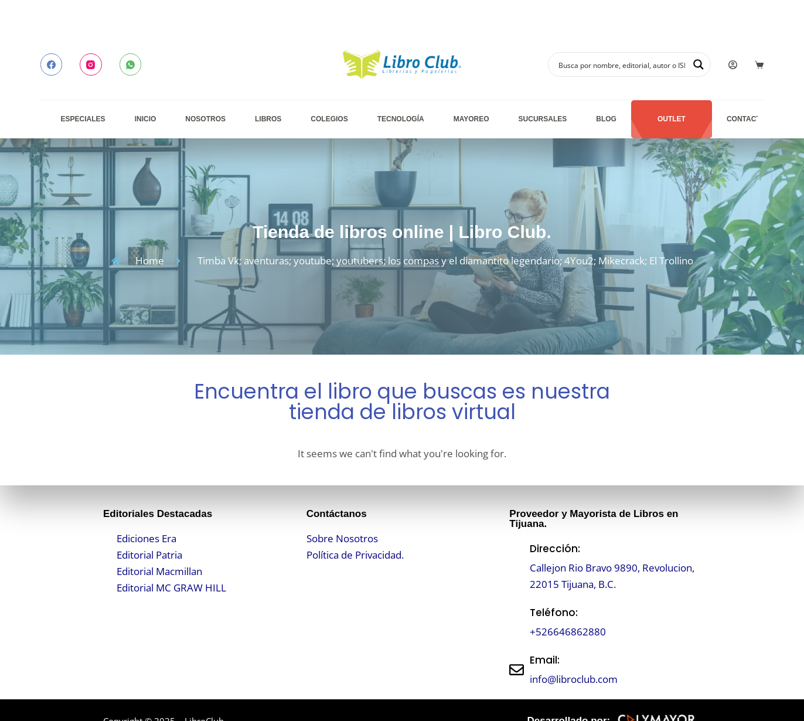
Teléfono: (554, 613)
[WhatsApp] (131, 64)
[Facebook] (51, 64)
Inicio (145, 119)
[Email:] (516, 669)
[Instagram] (91, 64)
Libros (268, 119)
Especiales (83, 119)
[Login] (732, 64)
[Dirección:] (516, 566)
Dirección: (555, 549)
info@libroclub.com (574, 679)
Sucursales (543, 119)
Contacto (746, 119)
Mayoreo (471, 119)
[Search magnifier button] (698, 64)
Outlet (671, 119)
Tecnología (400, 119)
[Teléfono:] (516, 622)
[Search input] (621, 64)
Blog (606, 119)
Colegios (329, 119)
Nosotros (205, 119)
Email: (545, 660)
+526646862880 (568, 631)
